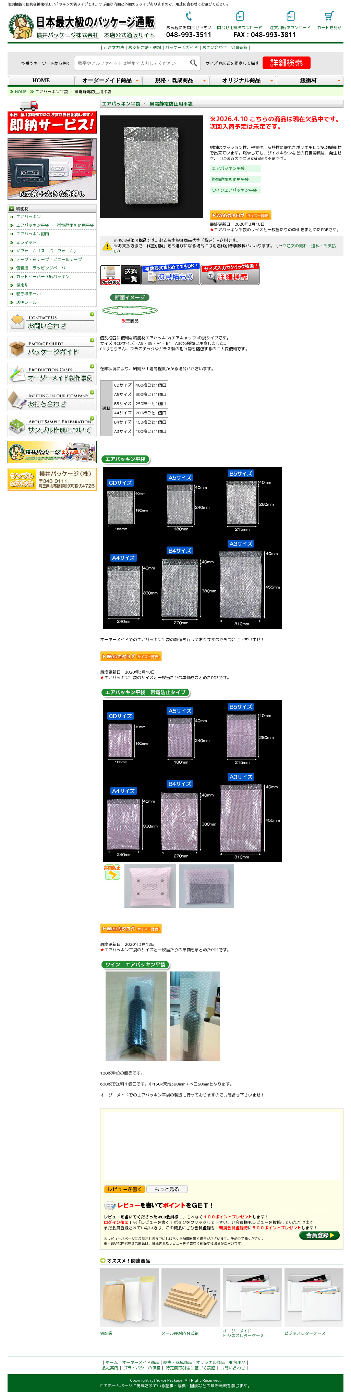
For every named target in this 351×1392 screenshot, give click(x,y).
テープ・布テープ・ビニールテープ (49, 259)
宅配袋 (106, 1333)
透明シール (26, 302)
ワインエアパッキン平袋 (234, 190)
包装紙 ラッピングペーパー (43, 268)
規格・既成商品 (177, 1362)
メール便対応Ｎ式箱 (179, 1333)
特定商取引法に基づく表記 (190, 1368)
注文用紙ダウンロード (290, 27)
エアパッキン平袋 (228, 168)
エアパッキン (28, 217)
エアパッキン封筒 (32, 234)
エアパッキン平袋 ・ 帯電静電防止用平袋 (55, 225)
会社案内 (110, 1368)
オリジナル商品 (210, 1362)
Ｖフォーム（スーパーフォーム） (47, 251)
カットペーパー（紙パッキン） (45, 276)
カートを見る (329, 27)
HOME (41, 80)
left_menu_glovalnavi (52, 416)
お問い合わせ (214, 47)
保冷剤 (22, 285)
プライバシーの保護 (141, 1368)
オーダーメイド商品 (140, 1362)
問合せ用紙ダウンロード (239, 27)
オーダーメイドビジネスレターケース (243, 1333)
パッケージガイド (181, 47)
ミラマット (26, 242)
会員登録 (239, 47)
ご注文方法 (114, 47)
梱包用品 (237, 1362)
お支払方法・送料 (144, 47)
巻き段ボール (28, 294)
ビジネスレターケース (305, 1333)
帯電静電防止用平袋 (230, 179)
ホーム (112, 1362)
